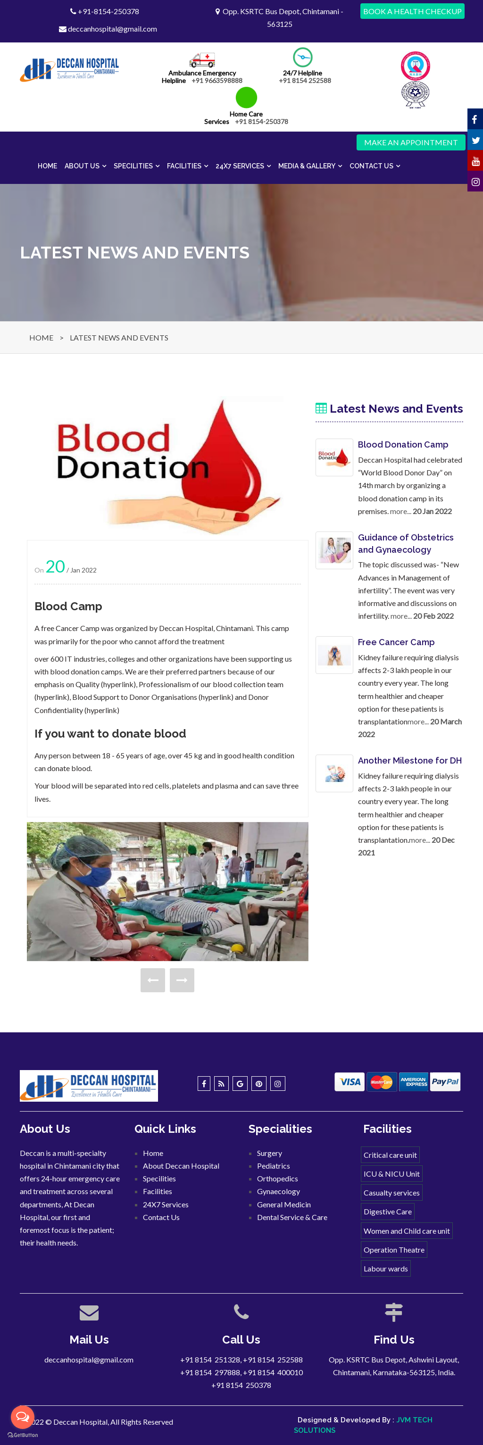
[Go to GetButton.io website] (23, 1435)
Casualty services (392, 1192)
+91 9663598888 (217, 80)
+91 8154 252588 (305, 80)
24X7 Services (240, 166)
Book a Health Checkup (412, 11)
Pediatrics (273, 1165)
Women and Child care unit (407, 1230)
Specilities (133, 166)
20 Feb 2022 (433, 615)
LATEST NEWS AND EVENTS (119, 337)
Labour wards (386, 1268)
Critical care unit (390, 1154)
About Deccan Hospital (181, 1165)
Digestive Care (388, 1211)
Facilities (184, 166)
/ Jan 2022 (71, 570)
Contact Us (371, 166)
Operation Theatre (394, 1249)
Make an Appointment (411, 142)
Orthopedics (277, 1178)
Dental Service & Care (292, 1216)
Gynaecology (278, 1191)
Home (47, 166)
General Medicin (284, 1204)
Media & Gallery (306, 166)
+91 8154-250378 (261, 121)
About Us (82, 166)
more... (400, 511)
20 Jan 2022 (432, 511)
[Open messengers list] (22, 1417)
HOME (41, 337)
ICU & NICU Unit (392, 1173)
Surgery (269, 1152)
